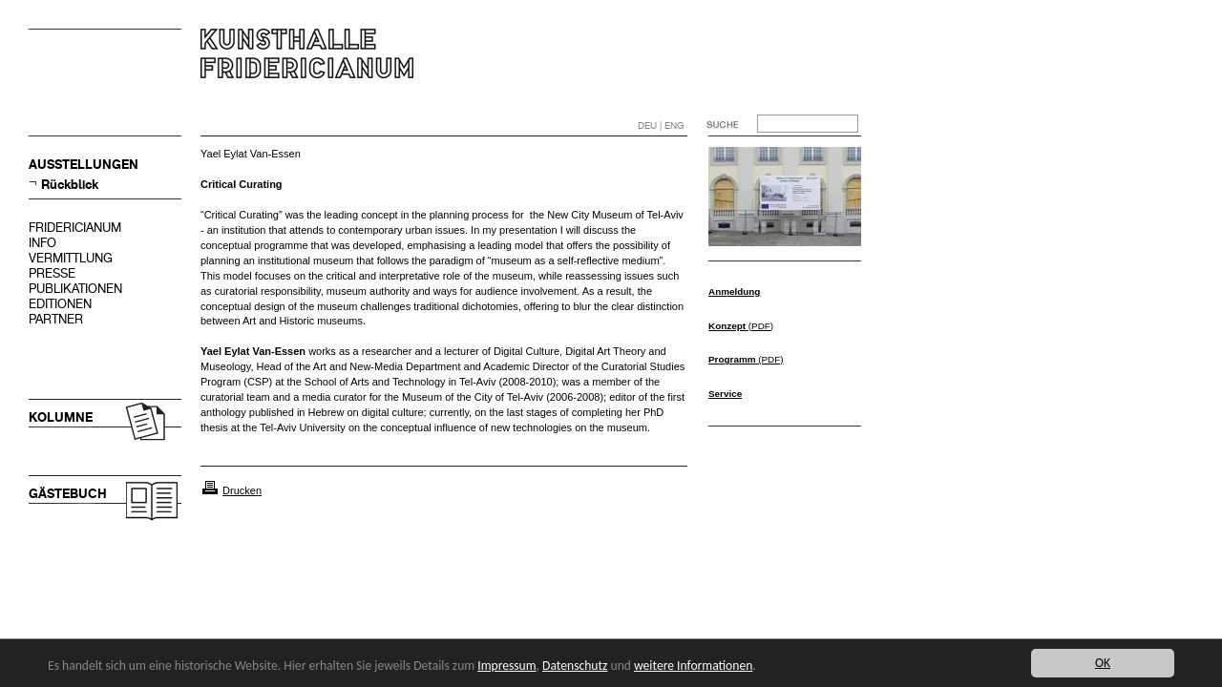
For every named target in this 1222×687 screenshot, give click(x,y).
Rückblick (69, 184)
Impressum (506, 665)
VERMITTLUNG (71, 258)
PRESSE (52, 273)
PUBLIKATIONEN (75, 288)
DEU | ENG (661, 125)
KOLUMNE (61, 417)
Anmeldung (734, 291)
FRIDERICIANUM (75, 227)
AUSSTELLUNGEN (83, 164)
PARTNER (56, 319)
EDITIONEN (60, 304)
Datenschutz (574, 665)
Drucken (242, 490)
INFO (42, 243)
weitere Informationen (693, 665)
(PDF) (740, 326)
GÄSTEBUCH (68, 494)
